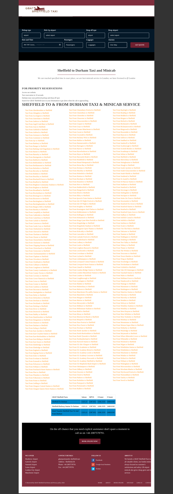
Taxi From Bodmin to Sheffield (36, 174)
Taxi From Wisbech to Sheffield (124, 359)
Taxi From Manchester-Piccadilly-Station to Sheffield (88, 293)
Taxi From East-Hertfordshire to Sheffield (40, 337)
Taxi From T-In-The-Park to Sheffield (126, 229)
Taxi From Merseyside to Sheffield (81, 304)
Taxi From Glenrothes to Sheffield (81, 116)
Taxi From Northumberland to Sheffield (83, 340)
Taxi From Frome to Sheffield (35, 381)
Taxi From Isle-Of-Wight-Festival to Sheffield (85, 202)
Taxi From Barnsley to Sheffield (36, 155)
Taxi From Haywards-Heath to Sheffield (83, 158)
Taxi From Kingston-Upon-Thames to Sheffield (86, 229)
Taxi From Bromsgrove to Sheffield (38, 196)
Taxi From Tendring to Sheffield (124, 240)
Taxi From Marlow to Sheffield (80, 301)
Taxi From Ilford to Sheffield (79, 193)
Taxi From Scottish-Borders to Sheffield (127, 149)
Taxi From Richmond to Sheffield (125, 125)
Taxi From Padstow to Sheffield (80, 378)
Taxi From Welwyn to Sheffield (124, 304)
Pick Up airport (50, 31)
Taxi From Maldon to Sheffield (80, 285)
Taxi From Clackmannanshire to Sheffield (40, 254)
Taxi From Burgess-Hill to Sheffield (38, 207)
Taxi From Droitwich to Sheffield (37, 312)
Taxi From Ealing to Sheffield (35, 329)
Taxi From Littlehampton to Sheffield (82, 260)
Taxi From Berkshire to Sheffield (37, 169)
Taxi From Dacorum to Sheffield (36, 290)
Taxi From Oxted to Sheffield (79, 376)
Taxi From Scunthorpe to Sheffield (125, 152)
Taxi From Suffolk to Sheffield (123, 221)
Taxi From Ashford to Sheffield (36, 133)
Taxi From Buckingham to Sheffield (38, 202)
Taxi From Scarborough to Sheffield (125, 147)
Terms (48, 483)
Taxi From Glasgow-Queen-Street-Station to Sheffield (44, 390)
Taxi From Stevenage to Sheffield (124, 191)
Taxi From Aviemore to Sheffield (37, 136)
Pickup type (26, 31)
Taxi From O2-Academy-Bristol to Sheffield (85, 351)
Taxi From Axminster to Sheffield (37, 139)
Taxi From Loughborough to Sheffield (82, 279)
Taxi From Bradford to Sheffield (36, 183)
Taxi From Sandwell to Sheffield (124, 144)
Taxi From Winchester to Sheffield (125, 353)
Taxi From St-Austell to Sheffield (124, 180)
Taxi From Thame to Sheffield (123, 249)
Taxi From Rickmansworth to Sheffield (126, 127)
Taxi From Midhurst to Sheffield (80, 307)
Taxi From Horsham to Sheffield (80, 180)
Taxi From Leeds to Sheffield (79, 246)
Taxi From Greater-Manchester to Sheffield (84, 130)
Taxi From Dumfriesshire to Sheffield (38, 318)
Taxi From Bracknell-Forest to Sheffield (39, 180)
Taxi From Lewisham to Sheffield (81, 254)
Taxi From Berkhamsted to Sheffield (38, 166)
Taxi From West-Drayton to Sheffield (126, 312)
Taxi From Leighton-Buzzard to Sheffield (83, 249)
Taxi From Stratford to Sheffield (124, 210)
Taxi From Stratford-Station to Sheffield (127, 207)
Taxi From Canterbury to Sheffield (37, 219)
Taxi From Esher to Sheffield (35, 356)
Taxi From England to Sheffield (36, 351)
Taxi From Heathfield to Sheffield (81, 160)
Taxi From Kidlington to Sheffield (81, 216)
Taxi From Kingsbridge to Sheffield (81, 224)
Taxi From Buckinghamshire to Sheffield (39, 205)
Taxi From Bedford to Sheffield (36, 161)
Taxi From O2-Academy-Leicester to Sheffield (85, 356)
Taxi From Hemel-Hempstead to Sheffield (84, 163)
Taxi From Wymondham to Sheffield (126, 376)
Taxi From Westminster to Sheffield (125, 323)
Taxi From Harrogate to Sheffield (81, 147)
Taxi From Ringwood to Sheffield (125, 130)
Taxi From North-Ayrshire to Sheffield (82, 331)
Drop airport (113, 31)
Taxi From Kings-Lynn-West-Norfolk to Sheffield (86, 221)
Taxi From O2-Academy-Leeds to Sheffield (84, 353)
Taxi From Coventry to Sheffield (36, 276)
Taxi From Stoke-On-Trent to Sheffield (126, 199)
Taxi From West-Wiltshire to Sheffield (126, 315)
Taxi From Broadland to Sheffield (37, 191)
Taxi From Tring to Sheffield (123, 260)
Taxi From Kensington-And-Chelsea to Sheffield (86, 210)
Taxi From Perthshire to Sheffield (81, 381)
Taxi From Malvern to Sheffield (80, 290)
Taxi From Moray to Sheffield (79, 315)
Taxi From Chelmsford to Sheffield (37, 230)
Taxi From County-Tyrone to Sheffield (39, 274)
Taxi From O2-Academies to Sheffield (82, 348)
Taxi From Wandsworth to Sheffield (125, 282)
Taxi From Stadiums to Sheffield (124, 185)
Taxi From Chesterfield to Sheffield (37, 241)
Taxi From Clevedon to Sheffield (37, 260)
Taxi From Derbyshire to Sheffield (37, 299)
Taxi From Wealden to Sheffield (124, 301)
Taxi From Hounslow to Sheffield (81, 182)
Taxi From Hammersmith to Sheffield (82, 144)
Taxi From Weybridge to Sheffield (125, 331)
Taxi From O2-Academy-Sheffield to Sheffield (85, 362)
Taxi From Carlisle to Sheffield (36, 221)
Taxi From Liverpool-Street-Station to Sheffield (86, 265)
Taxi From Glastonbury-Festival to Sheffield (85, 111)
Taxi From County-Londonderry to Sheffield (41, 271)
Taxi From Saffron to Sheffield (123, 138)
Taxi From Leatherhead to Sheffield (81, 240)
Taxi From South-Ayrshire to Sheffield (126, 169)
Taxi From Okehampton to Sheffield (82, 367)
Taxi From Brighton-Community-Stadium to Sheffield (44, 185)
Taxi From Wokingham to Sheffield (125, 364)
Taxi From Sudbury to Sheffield (124, 216)
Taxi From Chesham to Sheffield (36, 235)
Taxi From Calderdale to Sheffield (37, 216)
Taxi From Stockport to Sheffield (124, 196)
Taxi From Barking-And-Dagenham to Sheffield (42, 150)
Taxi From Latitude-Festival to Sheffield (83, 238)
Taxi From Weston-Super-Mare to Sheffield (128, 326)
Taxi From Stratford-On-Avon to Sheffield (128, 205)
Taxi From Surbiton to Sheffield (124, 224)
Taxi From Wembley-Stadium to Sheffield (127, 307)
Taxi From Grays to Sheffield (79, 127)
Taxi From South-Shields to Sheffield (126, 174)
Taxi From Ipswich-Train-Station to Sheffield (85, 199)
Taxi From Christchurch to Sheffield (38, 249)
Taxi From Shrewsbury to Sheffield (125, 160)
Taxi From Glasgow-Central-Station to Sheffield (42, 387)
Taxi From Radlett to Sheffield (80, 389)
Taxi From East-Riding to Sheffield (37, 340)
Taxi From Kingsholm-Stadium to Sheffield (84, 227)
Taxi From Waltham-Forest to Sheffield (127, 279)
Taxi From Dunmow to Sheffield (36, 323)
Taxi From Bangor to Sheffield (36, 147)
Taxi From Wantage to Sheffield (124, 285)
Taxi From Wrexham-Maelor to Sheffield (127, 370)
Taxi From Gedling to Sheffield (36, 384)
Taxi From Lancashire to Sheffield (81, 235)
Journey (111, 40)
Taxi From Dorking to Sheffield (36, 307)
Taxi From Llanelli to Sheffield (80, 268)
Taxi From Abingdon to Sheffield (37, 114)
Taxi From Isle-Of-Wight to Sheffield (82, 205)
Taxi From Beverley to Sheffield (36, 172)
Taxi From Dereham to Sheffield (36, 301)
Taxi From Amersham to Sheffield (37, 119)
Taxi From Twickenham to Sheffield (125, 265)
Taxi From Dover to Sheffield (35, 310)
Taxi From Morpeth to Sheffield (80, 320)
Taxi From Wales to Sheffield (123, 276)
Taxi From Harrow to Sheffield (80, 149)
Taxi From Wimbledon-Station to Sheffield (128, 348)
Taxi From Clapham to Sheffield (36, 257)
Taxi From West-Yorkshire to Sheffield (126, 318)
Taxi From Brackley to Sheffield (36, 177)
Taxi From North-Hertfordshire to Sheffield (84, 334)
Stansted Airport (31, 465)
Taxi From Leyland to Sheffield (80, 257)
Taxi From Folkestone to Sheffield (37, 378)
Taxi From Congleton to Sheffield (37, 268)
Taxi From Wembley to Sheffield (124, 309)
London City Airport (32, 471)
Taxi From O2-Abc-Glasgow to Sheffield (83, 345)
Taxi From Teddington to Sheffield (125, 238)
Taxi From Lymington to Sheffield (81, 282)
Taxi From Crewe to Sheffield (35, 282)
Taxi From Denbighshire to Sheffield (38, 293)
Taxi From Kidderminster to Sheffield (82, 213)
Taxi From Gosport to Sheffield (80, 125)
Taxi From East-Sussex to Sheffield (37, 343)
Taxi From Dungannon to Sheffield (37, 321)
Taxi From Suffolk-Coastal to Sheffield (126, 218)
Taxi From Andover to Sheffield (36, 122)
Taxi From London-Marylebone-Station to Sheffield (87, 273)
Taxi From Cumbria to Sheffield (36, 287)
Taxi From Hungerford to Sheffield (81, 191)
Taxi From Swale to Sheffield (123, 227)
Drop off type (91, 31)
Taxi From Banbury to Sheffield (36, 144)
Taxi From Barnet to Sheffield (35, 152)
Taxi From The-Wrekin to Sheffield (125, 251)
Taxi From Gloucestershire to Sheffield (83, 122)
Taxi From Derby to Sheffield (35, 296)
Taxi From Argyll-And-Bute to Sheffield (39, 125)
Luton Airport (30, 468)
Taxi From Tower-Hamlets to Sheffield (126, 257)
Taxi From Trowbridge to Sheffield (125, 262)
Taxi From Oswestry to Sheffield (80, 373)
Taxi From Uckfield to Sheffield (124, 268)
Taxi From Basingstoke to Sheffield (37, 158)
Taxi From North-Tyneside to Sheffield (83, 337)
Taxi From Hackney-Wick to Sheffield (82, 138)
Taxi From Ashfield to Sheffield (36, 130)
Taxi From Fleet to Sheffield (35, 373)
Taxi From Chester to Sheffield (36, 238)
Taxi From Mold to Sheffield (79, 312)
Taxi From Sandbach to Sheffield (124, 141)
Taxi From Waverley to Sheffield (124, 298)
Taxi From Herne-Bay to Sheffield (81, 166)
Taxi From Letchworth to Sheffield (81, 251)
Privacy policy (57, 483)
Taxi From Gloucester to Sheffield (81, 119)
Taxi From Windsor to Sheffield (124, 356)
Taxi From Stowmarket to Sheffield (125, 202)
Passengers (68, 40)
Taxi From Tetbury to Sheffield (124, 246)
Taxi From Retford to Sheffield (124, 122)
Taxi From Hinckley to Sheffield (80, 171)
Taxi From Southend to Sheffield (124, 177)
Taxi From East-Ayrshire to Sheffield (38, 332)
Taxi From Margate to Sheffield (80, 298)
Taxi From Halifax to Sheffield (80, 141)
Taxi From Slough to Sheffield (123, 166)
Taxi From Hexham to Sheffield (80, 169)
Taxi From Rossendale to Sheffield (125, 133)
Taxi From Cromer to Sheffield (36, 285)
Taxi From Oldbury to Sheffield (80, 370)
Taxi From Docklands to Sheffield (37, 304)
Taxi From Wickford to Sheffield (124, 342)
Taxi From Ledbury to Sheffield (80, 243)
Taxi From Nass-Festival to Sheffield (82, 323)
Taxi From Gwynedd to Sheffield (80, 136)
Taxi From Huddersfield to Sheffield (82, 188)
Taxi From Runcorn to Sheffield (124, 136)
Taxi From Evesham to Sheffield (36, 359)
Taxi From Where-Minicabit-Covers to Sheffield (130, 337)
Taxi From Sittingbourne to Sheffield (126, 163)
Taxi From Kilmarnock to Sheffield (81, 218)
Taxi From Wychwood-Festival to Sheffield (128, 373)
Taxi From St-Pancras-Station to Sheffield (127, 182)
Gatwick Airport (31, 462)
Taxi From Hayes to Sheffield (79, 155)
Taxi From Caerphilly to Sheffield (37, 213)
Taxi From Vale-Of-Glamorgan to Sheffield (128, 271)
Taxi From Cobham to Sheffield (36, 265)
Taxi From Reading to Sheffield (124, 114)
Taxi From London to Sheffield (80, 276)
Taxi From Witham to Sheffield (124, 362)
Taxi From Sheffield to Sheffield (124, 158)
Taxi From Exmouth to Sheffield (36, 362)
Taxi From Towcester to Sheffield (124, 254)
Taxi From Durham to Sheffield (36, 326)
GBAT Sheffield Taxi (141, 460)
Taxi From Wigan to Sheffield (123, 345)
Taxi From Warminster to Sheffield (125, 287)
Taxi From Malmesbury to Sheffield (82, 287)
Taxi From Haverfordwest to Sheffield (82, 152)
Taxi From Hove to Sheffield (79, 185)
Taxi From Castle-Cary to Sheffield (37, 227)
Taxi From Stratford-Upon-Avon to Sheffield (128, 213)
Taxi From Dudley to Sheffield (36, 315)
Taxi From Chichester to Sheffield (37, 243)
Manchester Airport (32, 473)
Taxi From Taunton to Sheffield (124, 235)
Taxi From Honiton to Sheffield (80, 177)
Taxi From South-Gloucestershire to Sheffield (129, 171)
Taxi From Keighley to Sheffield (80, 207)
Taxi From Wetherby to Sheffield (124, 329)
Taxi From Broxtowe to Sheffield (37, 199)
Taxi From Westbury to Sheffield (124, 320)
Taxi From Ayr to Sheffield (34, 141)
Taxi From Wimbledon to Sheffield (125, 351)
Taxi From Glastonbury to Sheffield (81, 114)
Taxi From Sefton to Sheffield (123, 155)
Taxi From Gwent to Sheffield (79, 133)
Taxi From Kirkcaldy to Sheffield (81, 232)
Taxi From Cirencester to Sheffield (37, 252)
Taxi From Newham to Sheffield (80, 329)
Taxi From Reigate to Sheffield (124, 119)
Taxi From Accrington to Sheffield (37, 116)
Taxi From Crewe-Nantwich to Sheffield (39, 279)
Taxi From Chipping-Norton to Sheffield (39, 246)
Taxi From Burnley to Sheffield (36, 210)
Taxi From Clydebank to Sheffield (37, 263)
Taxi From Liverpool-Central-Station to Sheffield (86, 262)
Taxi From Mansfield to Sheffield (81, 296)
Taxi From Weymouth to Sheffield (125, 334)
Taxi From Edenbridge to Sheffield (37, 345)
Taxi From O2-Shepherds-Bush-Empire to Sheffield (87, 364)
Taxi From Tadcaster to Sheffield (124, 232)
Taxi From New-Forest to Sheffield (81, 326)
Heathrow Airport (31, 460)
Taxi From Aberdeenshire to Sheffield (38, 111)
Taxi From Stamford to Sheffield (124, 188)
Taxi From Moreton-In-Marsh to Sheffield (84, 318)
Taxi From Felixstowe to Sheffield (37, 365)
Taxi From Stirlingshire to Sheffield (125, 193)
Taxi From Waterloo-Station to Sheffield (127, 293)
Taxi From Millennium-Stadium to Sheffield (84, 309)
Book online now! (90, 442)
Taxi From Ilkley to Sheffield (79, 196)
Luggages (89, 40)
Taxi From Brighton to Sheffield (36, 188)
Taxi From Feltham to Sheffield (36, 367)
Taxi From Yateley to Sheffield (123, 378)
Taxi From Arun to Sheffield (35, 128)
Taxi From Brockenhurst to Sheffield (38, 194)
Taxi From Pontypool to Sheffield (81, 384)
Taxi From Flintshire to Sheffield (37, 376)
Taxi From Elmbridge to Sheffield (37, 348)
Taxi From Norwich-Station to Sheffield (83, 342)
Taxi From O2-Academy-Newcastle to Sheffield (86, 359)
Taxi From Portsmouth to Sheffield (81, 387)
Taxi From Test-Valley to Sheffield (125, 243)
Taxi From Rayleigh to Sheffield (124, 111)
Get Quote (139, 46)
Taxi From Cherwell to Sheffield (36, 232)
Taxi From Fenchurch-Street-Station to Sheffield (42, 370)
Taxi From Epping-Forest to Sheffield (38, 354)
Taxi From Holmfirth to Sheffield (81, 174)
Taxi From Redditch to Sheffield (124, 116)
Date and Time (27, 40)
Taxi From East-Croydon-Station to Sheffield (41, 334)
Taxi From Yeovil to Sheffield (123, 381)
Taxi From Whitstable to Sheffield (125, 340)
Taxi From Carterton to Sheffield (36, 224)
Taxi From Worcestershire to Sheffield (126, 367)
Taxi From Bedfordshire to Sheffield (38, 163)
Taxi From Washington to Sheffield (125, 290)
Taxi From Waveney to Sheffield (124, 296)
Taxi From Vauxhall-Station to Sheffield (127, 273)
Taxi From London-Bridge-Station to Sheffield (85, 271)
